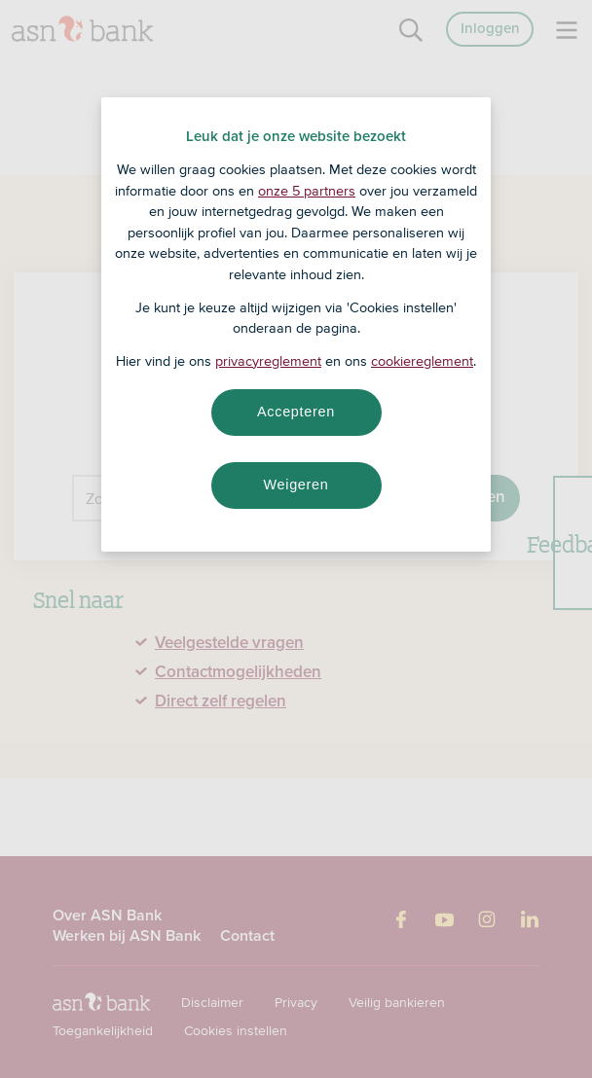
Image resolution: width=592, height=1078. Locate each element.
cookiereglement (422, 361)
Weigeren (295, 484)
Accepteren (296, 411)
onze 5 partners (306, 190)
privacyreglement (268, 361)
